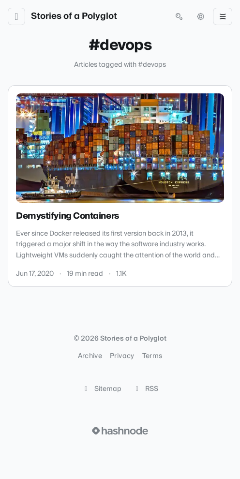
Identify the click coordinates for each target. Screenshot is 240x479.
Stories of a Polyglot (74, 16)
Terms (152, 356)
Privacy (122, 356)
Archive (90, 356)
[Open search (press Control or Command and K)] (179, 16)
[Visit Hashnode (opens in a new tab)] (120, 430)
